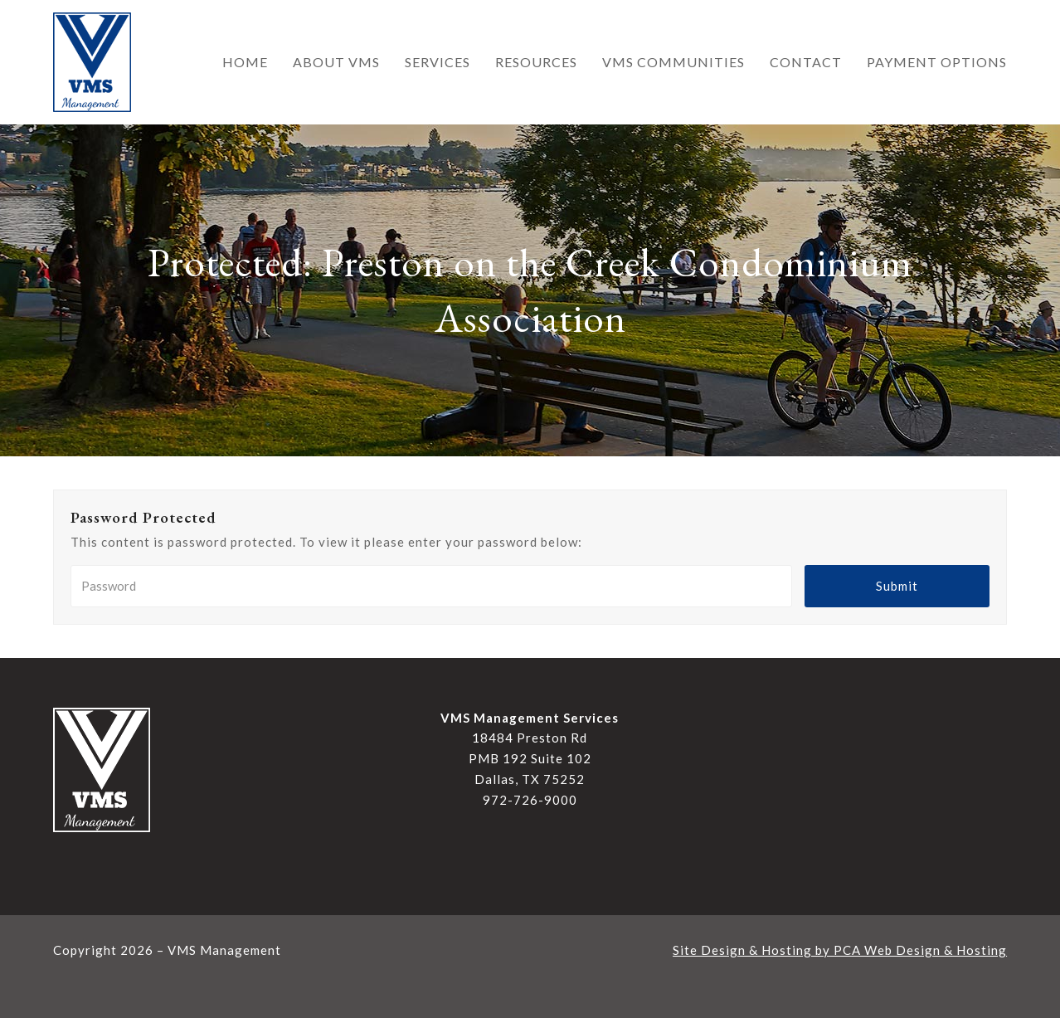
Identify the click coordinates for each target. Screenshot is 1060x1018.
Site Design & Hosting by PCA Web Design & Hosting (840, 950)
